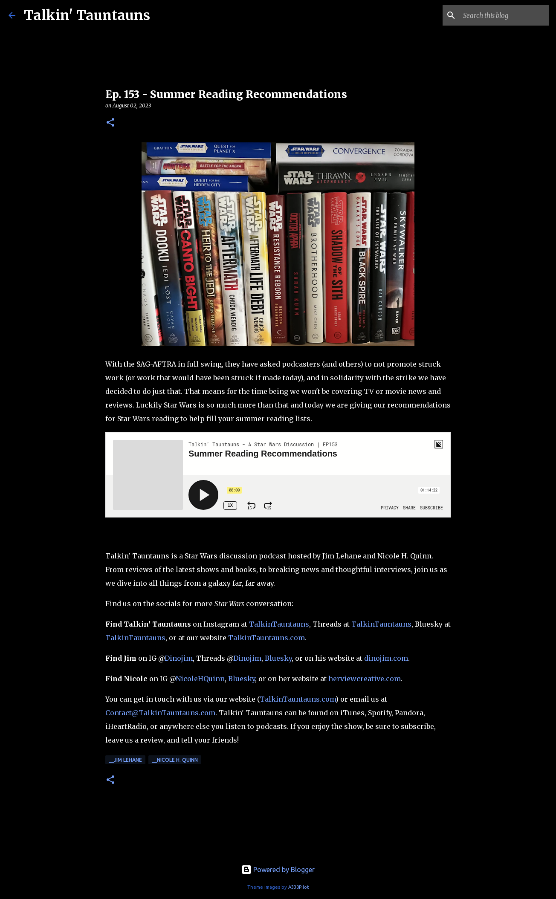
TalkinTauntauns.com (266, 637)
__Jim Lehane (125, 760)
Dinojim (179, 658)
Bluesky (278, 658)
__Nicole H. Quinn (175, 760)
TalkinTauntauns (279, 624)
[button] (110, 123)
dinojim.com (386, 658)
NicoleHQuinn (200, 678)
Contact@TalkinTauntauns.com (160, 712)
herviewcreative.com (364, 678)
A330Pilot (298, 887)
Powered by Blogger (278, 869)
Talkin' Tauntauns (87, 15)
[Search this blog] (504, 15)
